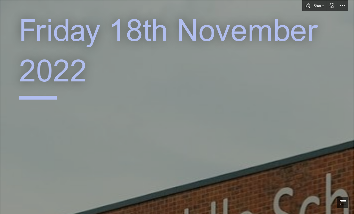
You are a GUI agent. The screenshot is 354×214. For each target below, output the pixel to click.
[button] (314, 5)
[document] (177, 107)
